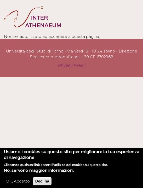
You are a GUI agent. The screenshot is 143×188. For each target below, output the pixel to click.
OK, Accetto (18, 182)
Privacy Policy (71, 65)
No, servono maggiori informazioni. (39, 171)
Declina (42, 182)
